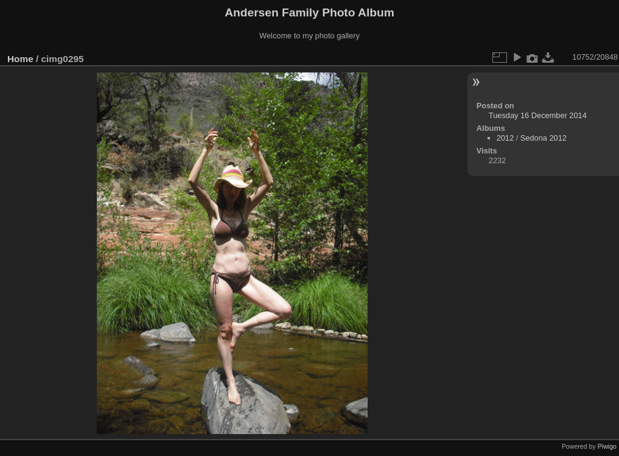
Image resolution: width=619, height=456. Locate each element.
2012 (505, 137)
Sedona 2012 (543, 137)
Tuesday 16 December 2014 (538, 115)
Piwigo (607, 446)
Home (20, 59)
